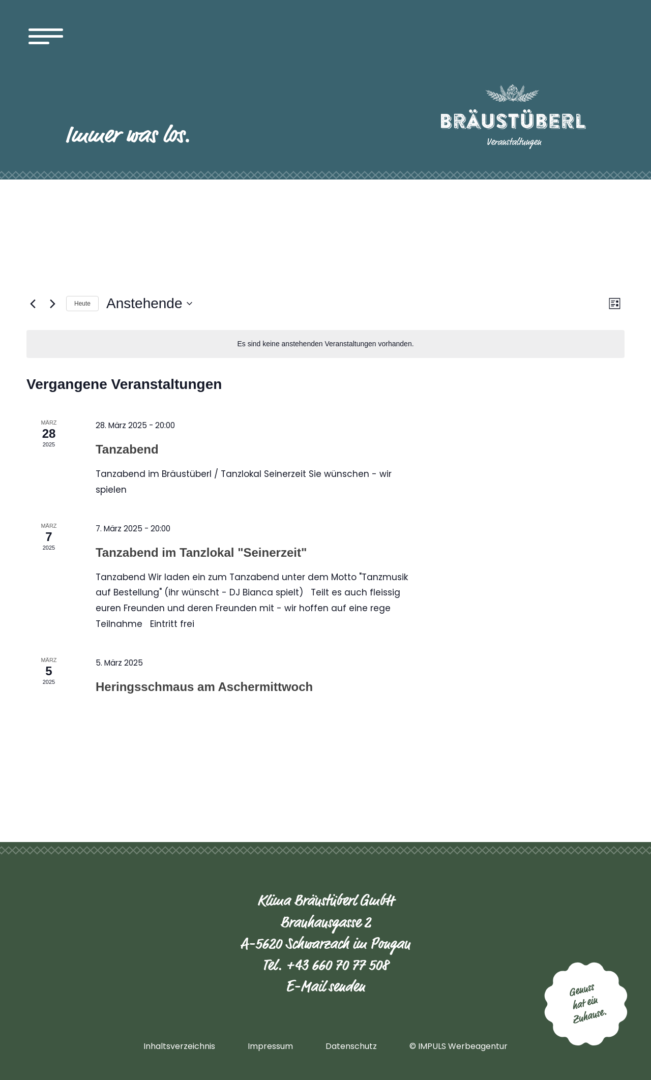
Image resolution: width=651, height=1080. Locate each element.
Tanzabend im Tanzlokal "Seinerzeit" (201, 552)
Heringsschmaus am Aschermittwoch (204, 687)
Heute (82, 303)
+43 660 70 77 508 (337, 965)
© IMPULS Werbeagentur (458, 1046)
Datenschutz (351, 1046)
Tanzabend (127, 449)
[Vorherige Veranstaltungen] (32, 303)
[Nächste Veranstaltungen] (52, 303)
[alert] (325, 344)
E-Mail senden (325, 986)
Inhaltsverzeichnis (179, 1046)
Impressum (270, 1046)
